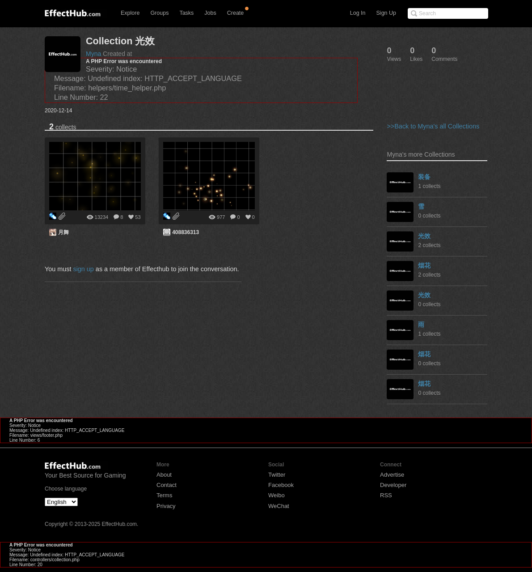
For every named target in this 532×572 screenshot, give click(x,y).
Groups (159, 13)
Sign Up (386, 13)
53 (137, 217)
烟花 (424, 265)
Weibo (276, 495)
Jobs (210, 13)
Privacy (166, 506)
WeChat (278, 506)
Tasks (186, 13)
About (164, 474)
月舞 (63, 232)
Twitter (276, 474)
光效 (424, 235)
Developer (393, 485)
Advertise (392, 474)
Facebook (281, 485)
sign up (83, 269)
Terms (164, 495)
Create (235, 13)
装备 (424, 176)
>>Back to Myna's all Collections (433, 126)
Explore (130, 13)
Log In (358, 13)
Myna (93, 53)
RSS (386, 495)
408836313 (185, 232)
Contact (166, 485)
